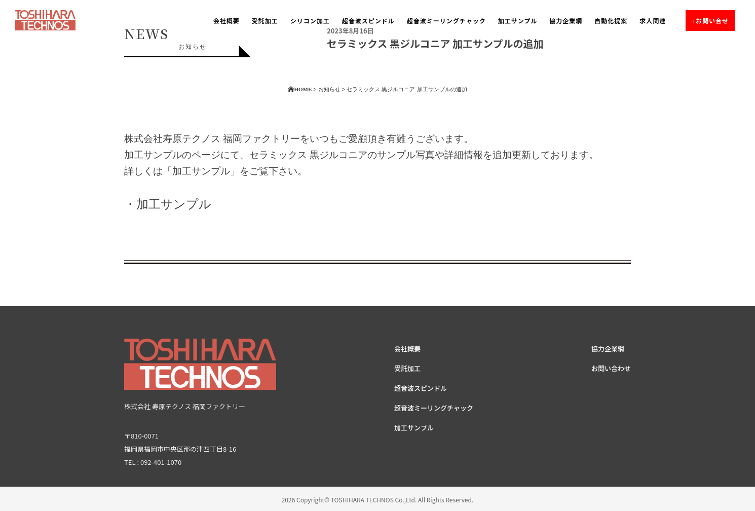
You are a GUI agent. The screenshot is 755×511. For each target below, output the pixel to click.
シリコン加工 (310, 20)
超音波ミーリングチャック (446, 20)
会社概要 (226, 20)
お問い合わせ (611, 368)
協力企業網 (565, 20)
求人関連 (652, 20)
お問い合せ (712, 20)
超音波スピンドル (368, 20)
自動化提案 (610, 20)
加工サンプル (518, 20)
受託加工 (265, 20)
